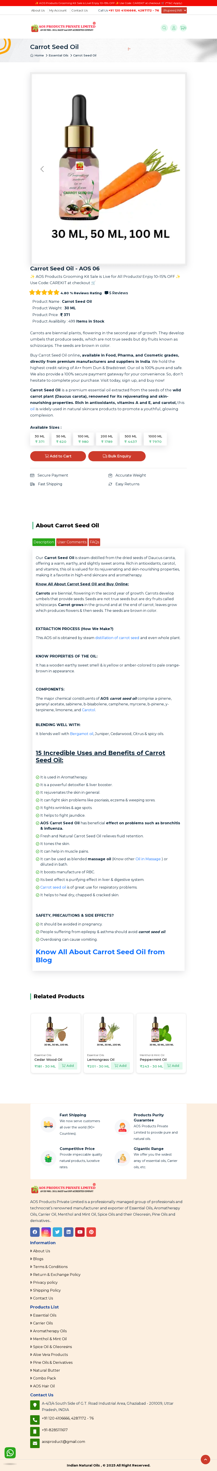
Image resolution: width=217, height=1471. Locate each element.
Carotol (88, 710)
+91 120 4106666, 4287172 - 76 (133, 10)
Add (68, 1065)
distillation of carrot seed (117, 638)
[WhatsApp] (10, 1454)
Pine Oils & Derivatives (52, 1362)
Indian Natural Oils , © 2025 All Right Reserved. (108, 1465)
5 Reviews (116, 293)
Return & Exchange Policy (57, 1275)
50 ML (61, 439)
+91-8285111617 (55, 1430)
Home (37, 55)
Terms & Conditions (50, 1267)
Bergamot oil (81, 734)
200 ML (107, 439)
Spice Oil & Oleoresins (52, 1347)
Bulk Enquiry (117, 456)
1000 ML (155, 439)
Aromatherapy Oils (50, 1331)
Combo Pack (44, 1378)
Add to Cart (58, 456)
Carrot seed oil (53, 887)
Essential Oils (58, 55)
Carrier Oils (43, 1323)
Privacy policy (45, 1282)
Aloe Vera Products (50, 1355)
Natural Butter (46, 1370)
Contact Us (79, 10)
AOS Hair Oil (44, 1386)
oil (33, 409)
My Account (58, 10)
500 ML (130, 439)
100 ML (83, 439)
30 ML (40, 439)
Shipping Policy (47, 1290)
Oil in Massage (148, 859)
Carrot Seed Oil (84, 55)
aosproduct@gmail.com (63, 1442)
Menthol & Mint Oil (50, 1339)
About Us (38, 10)
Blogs (38, 1259)
